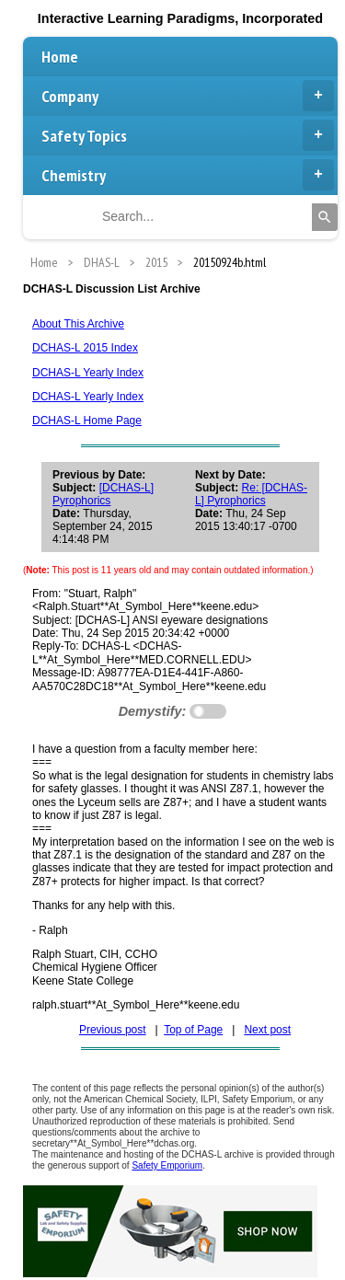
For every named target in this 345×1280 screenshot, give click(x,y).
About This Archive (78, 323)
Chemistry (187, 174)
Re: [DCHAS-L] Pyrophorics (251, 494)
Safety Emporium (167, 1165)
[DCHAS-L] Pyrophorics (103, 494)
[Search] (325, 217)
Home (59, 56)
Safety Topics (187, 135)
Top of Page (193, 1029)
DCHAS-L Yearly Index (88, 372)
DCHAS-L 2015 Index (85, 347)
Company (187, 95)
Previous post (112, 1029)
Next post (267, 1029)
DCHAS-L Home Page (87, 420)
